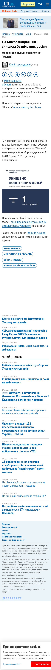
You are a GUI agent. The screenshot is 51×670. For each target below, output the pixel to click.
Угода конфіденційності (13, 539)
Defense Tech (9, 11)
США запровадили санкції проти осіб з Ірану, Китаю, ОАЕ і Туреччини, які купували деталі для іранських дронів (24, 334)
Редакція (6, 533)
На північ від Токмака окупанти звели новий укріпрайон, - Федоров (23, 484)
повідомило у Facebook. (27, 107)
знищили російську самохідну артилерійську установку (24, 223)
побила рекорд (36, 233)
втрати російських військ (19, 265)
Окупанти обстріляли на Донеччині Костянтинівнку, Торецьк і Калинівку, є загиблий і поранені (25, 396)
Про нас (6, 524)
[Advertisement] (25, 124)
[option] (25, 22)
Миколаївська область (18, 254)
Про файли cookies (11, 664)
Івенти (5, 530)
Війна (28, 33)
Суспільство (17, 33)
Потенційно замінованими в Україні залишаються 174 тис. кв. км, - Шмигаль (25, 509)
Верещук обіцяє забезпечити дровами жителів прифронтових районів (24, 411)
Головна (6, 33)
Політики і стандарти (12, 536)
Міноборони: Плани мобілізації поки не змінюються (25, 347)
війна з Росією (12, 259)
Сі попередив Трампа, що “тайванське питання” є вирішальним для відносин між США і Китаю (33, 26)
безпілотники (12, 248)
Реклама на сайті (10, 527)
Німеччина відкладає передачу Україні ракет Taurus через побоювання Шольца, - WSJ (22, 447)
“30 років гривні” (29, 11)
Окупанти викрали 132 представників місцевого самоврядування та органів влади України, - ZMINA (23, 429)
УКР (40, 4)
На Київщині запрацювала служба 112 (24, 496)
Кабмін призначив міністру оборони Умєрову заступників (23, 320)
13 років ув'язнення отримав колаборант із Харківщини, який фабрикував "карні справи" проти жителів (23, 467)
